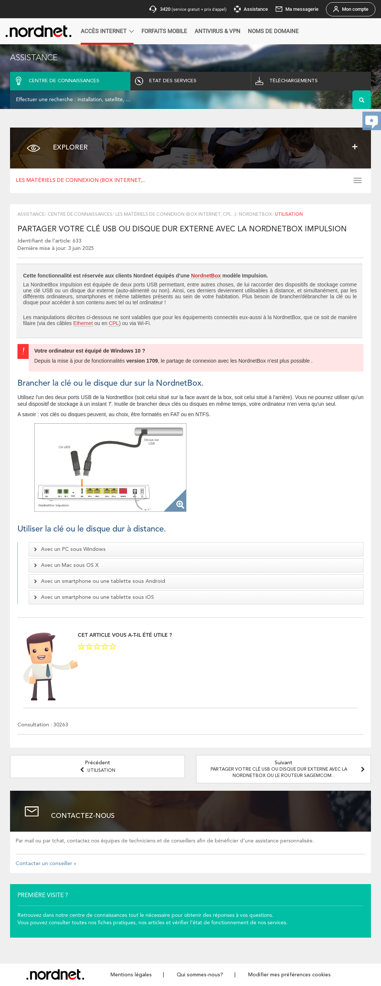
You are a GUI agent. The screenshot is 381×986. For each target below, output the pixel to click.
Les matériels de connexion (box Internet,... (80, 180)
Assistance (31, 214)
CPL (114, 323)
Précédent (97, 766)
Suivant (289, 769)
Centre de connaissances (80, 214)
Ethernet (83, 323)
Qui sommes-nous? (200, 974)
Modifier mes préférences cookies (289, 974)
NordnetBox (255, 214)
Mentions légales (131, 974)
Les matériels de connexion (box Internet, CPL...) (175, 214)
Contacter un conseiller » (46, 863)
